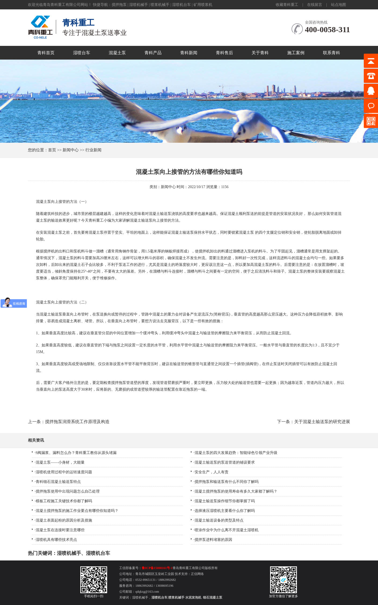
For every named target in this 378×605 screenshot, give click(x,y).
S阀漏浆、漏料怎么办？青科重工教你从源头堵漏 (76, 453)
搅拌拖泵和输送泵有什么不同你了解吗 (227, 482)
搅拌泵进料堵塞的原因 (213, 540)
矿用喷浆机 (203, 5)
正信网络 (197, 574)
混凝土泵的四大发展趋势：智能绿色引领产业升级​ (236, 453)
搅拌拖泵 (119, 5)
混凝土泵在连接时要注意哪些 (60, 530)
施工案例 (295, 52)
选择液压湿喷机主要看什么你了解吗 (225, 511)
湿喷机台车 (181, 5)
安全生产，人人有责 (211, 472)
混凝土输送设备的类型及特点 (219, 520)
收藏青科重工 (287, 5)
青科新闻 (188, 52)
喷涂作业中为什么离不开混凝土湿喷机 (227, 530)
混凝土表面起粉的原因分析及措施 (64, 520)
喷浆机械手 (160, 5)
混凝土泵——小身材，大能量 (60, 462)
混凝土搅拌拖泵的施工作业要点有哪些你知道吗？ (77, 511)
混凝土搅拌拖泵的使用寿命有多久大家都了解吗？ (236, 491)
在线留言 (314, 5)
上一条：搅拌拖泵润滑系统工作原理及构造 (69, 421)
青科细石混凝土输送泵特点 (58, 482)
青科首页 (45, 52)
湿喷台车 (81, 52)
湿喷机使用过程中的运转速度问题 (64, 472)
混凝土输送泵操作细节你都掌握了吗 (225, 501)
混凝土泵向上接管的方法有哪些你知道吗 (189, 171)
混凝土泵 (117, 52)
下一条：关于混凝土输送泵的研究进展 (313, 421)
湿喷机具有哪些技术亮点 (56, 540)
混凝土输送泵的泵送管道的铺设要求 (225, 462)
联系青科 (331, 52)
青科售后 (224, 52)
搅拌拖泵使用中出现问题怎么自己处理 (68, 491)
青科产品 (153, 52)
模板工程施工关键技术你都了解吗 (64, 501)
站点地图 (338, 5)
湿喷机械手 (138, 5)
